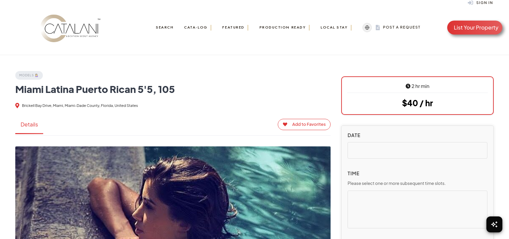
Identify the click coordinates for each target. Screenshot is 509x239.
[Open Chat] (494, 224)
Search (164, 27)
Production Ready (282, 27)
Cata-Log (195, 27)
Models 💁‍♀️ (29, 75)
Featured (233, 27)
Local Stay (334, 27)
